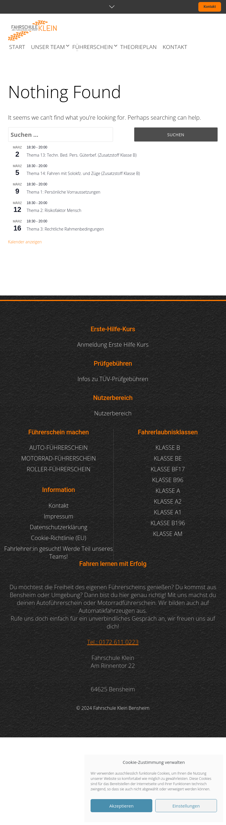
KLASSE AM (167, 534)
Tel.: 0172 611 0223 (113, 642)
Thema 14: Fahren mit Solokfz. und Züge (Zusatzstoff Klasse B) (83, 173)
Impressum (58, 516)
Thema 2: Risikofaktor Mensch (54, 210)
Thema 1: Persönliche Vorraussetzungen (63, 192)
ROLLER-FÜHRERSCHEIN (59, 469)
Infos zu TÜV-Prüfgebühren (112, 379)
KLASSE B (168, 448)
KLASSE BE (168, 458)
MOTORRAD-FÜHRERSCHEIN (58, 458)
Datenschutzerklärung (58, 527)
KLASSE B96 (167, 480)
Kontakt (210, 7)
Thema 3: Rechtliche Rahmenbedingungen (65, 229)
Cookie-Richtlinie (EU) (58, 538)
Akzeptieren (121, 806)
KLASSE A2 (167, 501)
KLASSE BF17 (168, 469)
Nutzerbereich (112, 413)
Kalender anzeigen (25, 242)
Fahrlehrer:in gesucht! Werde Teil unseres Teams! (58, 552)
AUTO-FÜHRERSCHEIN (58, 448)
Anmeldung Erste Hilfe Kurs (113, 344)
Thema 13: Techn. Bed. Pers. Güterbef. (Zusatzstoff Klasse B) (82, 155)
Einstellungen (186, 806)
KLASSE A (168, 491)
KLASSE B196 (168, 523)
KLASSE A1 (167, 512)
